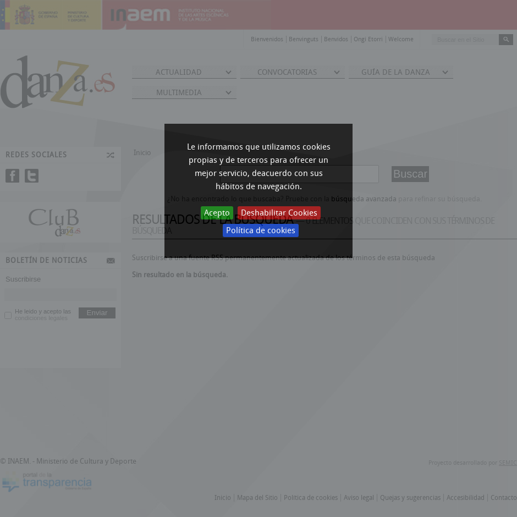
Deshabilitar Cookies (279, 213)
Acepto (217, 213)
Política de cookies (260, 230)
